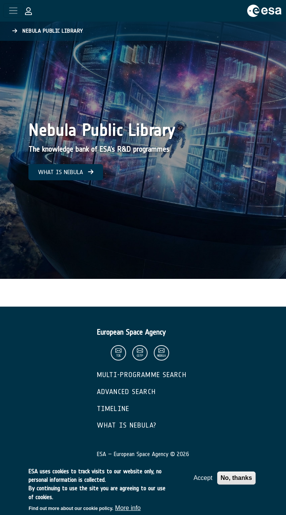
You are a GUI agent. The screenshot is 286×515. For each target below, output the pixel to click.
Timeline (113, 408)
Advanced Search (126, 392)
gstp (140, 355)
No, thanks (236, 482)
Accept (202, 482)
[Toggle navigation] (13, 10)
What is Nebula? (126, 425)
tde (118, 355)
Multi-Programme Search (141, 375)
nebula (161, 355)
